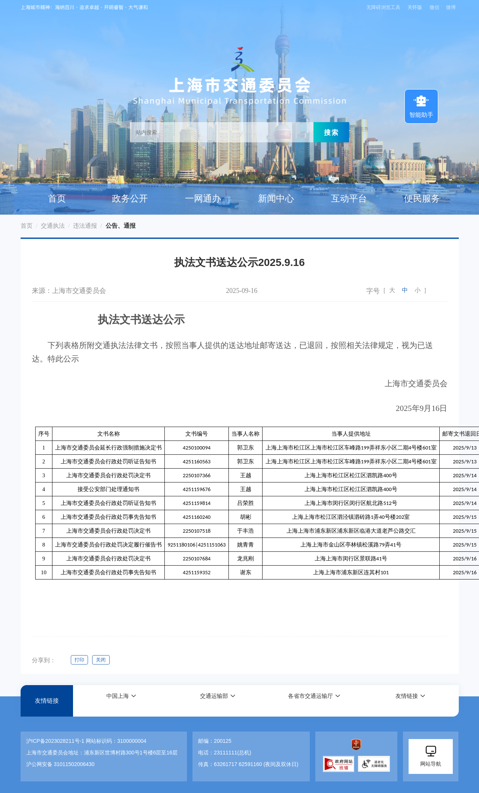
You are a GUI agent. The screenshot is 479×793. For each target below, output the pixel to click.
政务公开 (130, 198)
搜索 (331, 132)
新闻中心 (276, 198)
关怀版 (414, 7)
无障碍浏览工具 (381, 7)
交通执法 (53, 226)
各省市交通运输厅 (310, 701)
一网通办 (203, 198)
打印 (80, 660)
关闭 (103, 660)
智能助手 (421, 105)
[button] (121, 701)
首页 (57, 198)
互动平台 (349, 198)
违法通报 (85, 226)
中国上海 (117, 701)
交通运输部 (213, 701)
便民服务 (422, 198)
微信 (434, 7)
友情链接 (47, 701)
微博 (451, 7)
